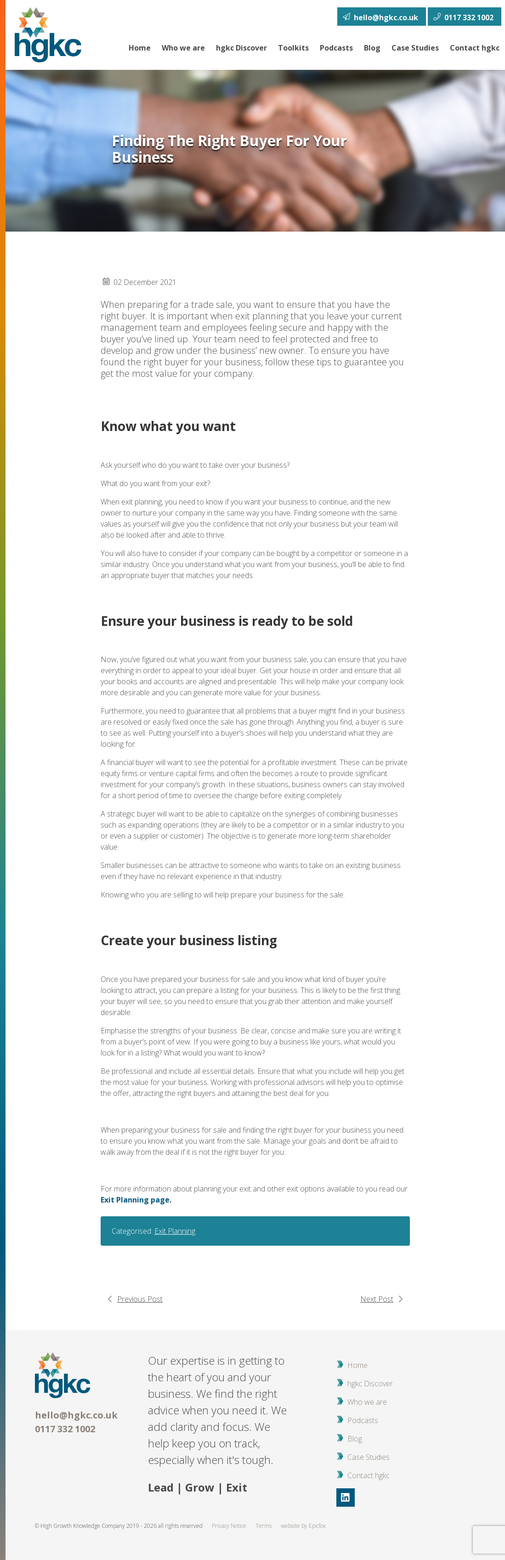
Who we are (183, 48)
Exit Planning (174, 1231)
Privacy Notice (229, 1526)
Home (140, 48)
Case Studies (415, 48)
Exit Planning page (135, 1200)
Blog (372, 48)
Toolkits (293, 48)
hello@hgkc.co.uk (76, 1415)
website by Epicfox (303, 1526)
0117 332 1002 (65, 1429)
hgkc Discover (241, 48)
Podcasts (336, 48)
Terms (263, 1526)
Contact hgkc (474, 48)
